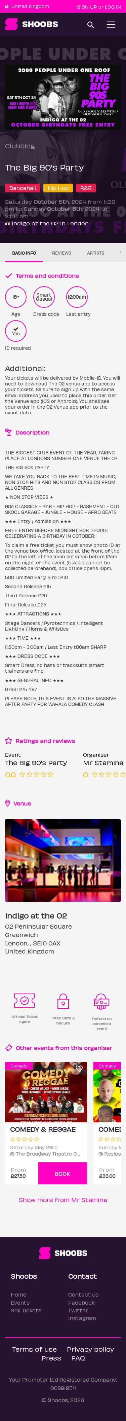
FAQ (78, 1357)
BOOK (62, 1173)
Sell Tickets (26, 1310)
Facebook (81, 1302)
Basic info (24, 252)
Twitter (78, 1310)
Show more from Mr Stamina (63, 1199)
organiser (98, 1047)
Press (51, 1357)
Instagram (82, 1318)
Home (19, 1294)
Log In (113, 7)
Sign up (87, 7)
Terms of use (34, 1349)
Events (20, 1302)
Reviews (61, 252)
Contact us (83, 1294)
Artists (95, 252)
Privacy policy (90, 1349)
